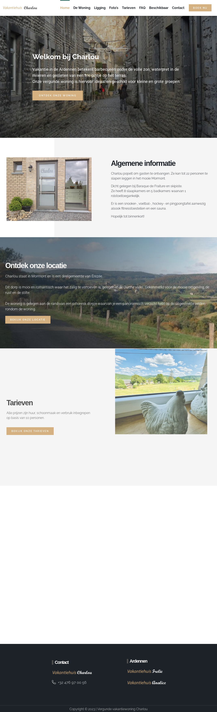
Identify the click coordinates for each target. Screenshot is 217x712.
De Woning (81, 8)
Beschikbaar (158, 8)
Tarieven (129, 8)
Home (65, 8)
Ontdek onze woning (57, 95)
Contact (178, 8)
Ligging (100, 8)
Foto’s (113, 8)
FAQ (142, 8)
